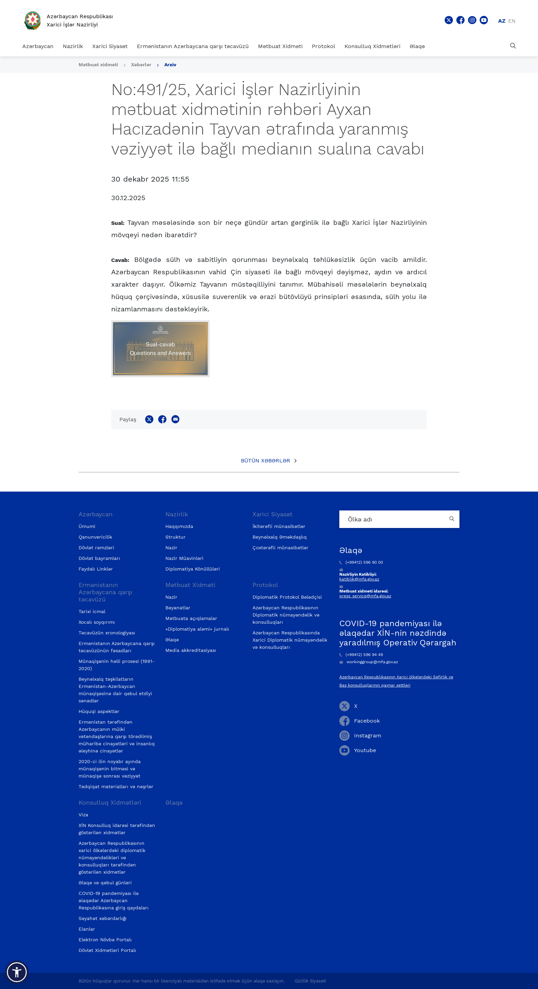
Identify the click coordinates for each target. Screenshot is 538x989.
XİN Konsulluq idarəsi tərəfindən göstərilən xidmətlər (117, 829)
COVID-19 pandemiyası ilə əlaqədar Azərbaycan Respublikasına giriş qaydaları (114, 900)
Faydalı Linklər (96, 569)
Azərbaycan (38, 46)
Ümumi (87, 526)
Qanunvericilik (95, 537)
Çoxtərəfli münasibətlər (280, 547)
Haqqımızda (179, 526)
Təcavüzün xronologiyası (107, 632)
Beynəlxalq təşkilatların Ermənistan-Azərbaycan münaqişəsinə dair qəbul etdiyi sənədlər (115, 689)
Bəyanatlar (177, 607)
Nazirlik (73, 46)
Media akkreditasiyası (190, 650)
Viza (83, 814)
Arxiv (170, 64)
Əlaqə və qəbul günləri (105, 882)
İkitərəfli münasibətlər (279, 526)
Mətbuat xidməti (98, 64)
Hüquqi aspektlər (99, 711)
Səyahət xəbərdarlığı (103, 918)
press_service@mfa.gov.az (365, 596)
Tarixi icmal (92, 611)
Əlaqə (417, 46)
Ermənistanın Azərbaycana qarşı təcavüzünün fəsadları (117, 647)
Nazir (171, 547)
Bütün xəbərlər (265, 460)
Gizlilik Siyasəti (310, 981)
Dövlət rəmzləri (96, 547)
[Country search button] (452, 519)
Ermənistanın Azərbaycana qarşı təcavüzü (193, 46)
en (512, 21)
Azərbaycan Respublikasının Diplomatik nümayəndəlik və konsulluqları (286, 615)
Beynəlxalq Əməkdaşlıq (280, 537)
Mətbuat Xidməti (280, 46)
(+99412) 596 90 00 (361, 562)
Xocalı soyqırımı (97, 622)
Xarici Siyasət (110, 46)
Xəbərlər (141, 64)
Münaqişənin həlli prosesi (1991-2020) (116, 664)
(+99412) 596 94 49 (361, 654)
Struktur (175, 537)
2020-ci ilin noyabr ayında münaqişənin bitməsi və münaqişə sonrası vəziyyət (110, 769)
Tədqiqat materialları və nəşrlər (116, 786)
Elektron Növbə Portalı (105, 939)
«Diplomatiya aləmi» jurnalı (197, 629)
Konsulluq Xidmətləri (372, 46)
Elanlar (87, 929)
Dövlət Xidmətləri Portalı (107, 950)
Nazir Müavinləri (184, 558)
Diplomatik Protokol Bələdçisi (287, 597)
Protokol (323, 46)
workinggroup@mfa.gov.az (368, 661)
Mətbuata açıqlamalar (191, 618)
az (501, 21)
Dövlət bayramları (99, 558)
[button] (17, 972)
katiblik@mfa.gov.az (359, 579)
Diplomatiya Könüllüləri (192, 569)
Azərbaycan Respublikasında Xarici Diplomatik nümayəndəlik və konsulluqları (290, 640)
